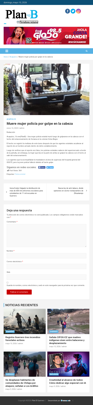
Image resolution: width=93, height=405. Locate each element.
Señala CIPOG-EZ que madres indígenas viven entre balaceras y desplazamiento (67, 340)
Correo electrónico (15, 261)
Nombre (10, 251)
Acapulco (11, 119)
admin (21, 128)
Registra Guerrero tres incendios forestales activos (22, 339)
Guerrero (10, 331)
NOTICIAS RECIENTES (21, 305)
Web (8, 272)
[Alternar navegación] (7, 51)
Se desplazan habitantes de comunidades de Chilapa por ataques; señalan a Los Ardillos (21, 383)
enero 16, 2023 (12, 128)
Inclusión (54, 374)
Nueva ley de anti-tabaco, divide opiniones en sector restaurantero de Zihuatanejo (68, 190)
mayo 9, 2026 (10, 389)
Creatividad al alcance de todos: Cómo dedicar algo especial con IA (67, 381)
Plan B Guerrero (38, 400)
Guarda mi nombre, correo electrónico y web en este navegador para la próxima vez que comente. (46, 285)
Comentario (12, 222)
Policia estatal (20, 174)
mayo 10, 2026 (11, 343)
